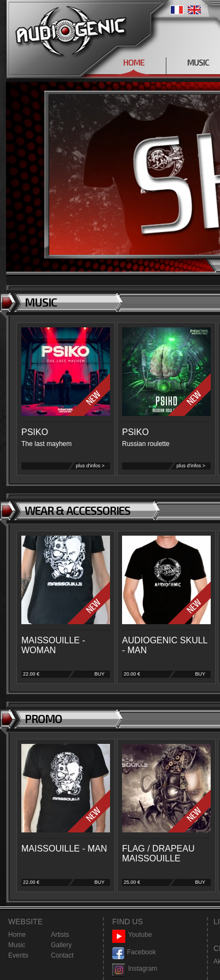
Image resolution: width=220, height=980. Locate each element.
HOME (133, 62)
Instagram (134, 969)
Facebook (134, 952)
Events (18, 955)
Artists (60, 934)
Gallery (61, 945)
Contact (62, 955)
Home (17, 934)
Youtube (132, 935)
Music (16, 945)
